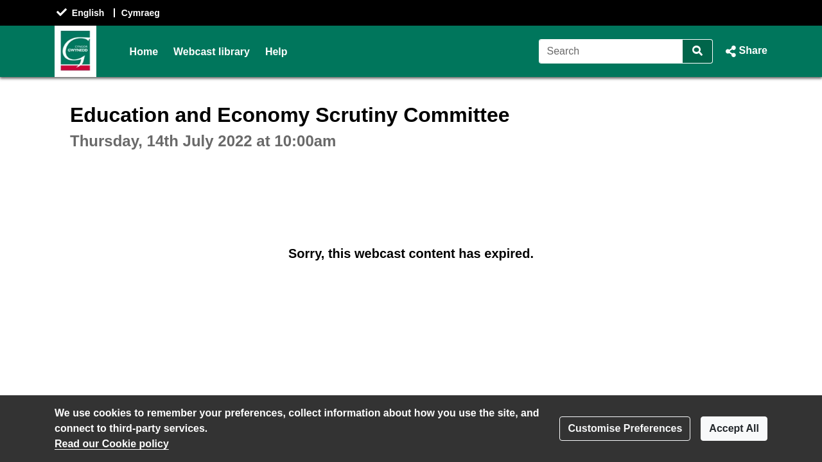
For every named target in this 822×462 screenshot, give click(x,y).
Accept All (734, 428)
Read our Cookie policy (112, 443)
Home (144, 51)
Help (276, 51)
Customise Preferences (625, 428)
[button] (745, 51)
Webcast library (211, 51)
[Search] (611, 51)
